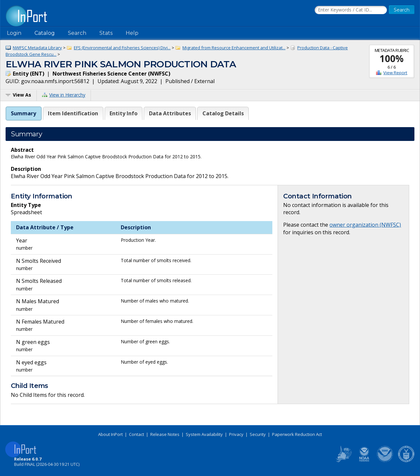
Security (258, 434)
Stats (106, 33)
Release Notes (164, 434)
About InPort (110, 434)
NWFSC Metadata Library (37, 48)
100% (392, 58)
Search (77, 33)
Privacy (236, 434)
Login (14, 33)
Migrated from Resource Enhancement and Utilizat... (233, 48)
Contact (136, 434)
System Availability (204, 434)
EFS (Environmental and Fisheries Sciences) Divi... (122, 48)
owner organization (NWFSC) (365, 224)
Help (132, 33)
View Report (395, 73)
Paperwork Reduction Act (297, 434)
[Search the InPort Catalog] (351, 10)
